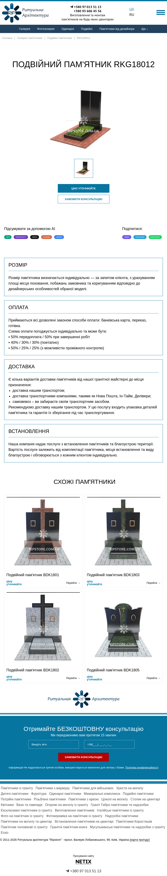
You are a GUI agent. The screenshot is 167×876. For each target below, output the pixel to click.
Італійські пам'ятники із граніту (120, 810)
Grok (34, 237)
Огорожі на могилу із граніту (66, 805)
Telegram (139, 237)
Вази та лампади (29, 805)
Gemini (59, 237)
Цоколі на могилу (114, 799)
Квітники (7, 805)
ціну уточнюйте (83, 188)
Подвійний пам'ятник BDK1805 (113, 670)
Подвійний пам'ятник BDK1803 (113, 575)
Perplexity (21, 237)
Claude (46, 237)
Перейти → (73, 582)
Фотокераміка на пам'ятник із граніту (74, 816)
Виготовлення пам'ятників (74, 810)
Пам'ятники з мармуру (53, 788)
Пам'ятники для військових (92, 788)
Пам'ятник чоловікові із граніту (24, 827)
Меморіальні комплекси (102, 793)
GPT (7, 237)
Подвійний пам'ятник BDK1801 (32, 575)
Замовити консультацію (83, 199)
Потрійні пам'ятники (16, 799)
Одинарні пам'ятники (65, 793)
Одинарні (68, 28)
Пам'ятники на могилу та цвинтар (26, 821)
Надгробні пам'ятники (121, 816)
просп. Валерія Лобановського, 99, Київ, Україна (107, 840)
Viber (126, 237)
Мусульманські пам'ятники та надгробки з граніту (127, 827)
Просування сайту (83, 856)
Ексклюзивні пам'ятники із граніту (26, 810)
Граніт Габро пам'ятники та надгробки (120, 805)
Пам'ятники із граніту (17, 788)
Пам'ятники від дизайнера (116, 28)
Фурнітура (38, 793)
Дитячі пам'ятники (14, 793)
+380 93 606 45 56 (88, 11)
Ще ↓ (144, 28)
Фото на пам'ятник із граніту (22, 816)
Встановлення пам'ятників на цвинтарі (84, 821)
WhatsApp (155, 237)
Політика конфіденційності (141, 767)
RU (131, 14)
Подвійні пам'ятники (138, 793)
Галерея (24, 28)
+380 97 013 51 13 (87, 7)
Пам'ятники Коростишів (134, 821)
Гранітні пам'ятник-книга (68, 827)
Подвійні (86, 28)
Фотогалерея (45, 28)
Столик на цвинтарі (145, 799)
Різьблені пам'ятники (50, 799)
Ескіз (4, 832)
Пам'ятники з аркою (84, 799)
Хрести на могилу (129, 788)
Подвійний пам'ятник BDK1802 (32, 670)
